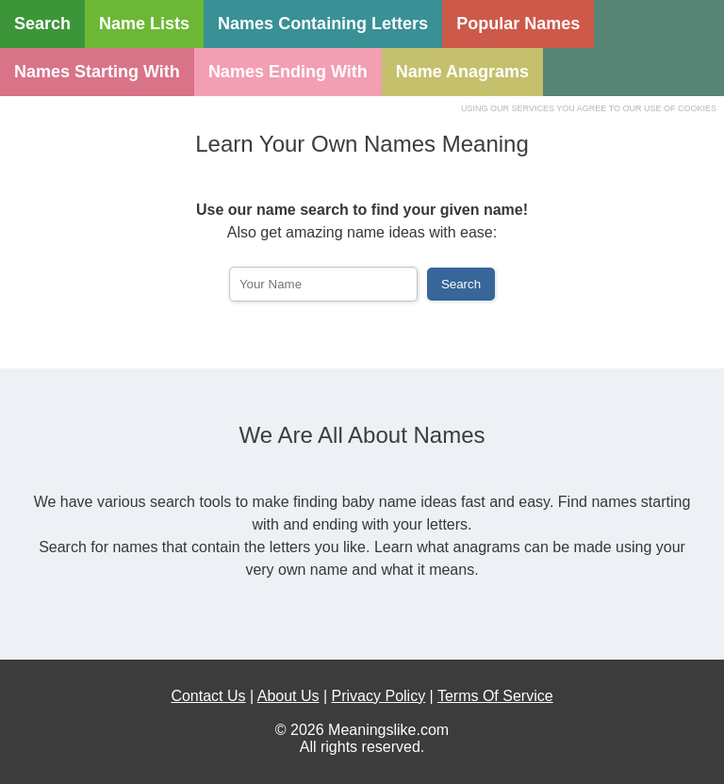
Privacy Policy (379, 696)
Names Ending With (288, 71)
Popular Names (518, 23)
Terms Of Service (495, 696)
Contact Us (208, 696)
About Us (288, 696)
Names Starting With (97, 71)
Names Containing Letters (323, 23)
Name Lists (144, 23)
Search (42, 23)
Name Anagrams (462, 71)
